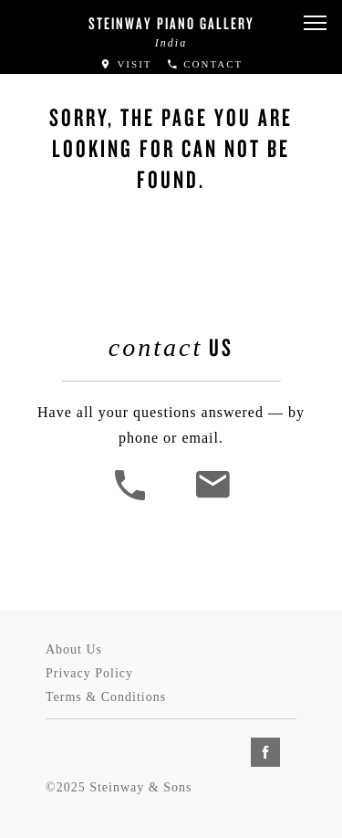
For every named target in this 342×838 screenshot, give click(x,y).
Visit (125, 63)
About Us (74, 649)
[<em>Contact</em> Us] (212, 498)
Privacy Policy (89, 673)
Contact (205, 63)
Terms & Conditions (106, 697)
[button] (314, 23)
